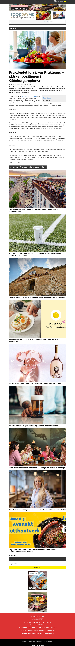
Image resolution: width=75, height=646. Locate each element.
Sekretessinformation (38, 645)
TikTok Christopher (37, 618)
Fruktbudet (24, 96)
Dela (44, 98)
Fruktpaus (34, 96)
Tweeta (49, 98)
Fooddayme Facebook (37, 619)
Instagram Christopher (37, 616)
